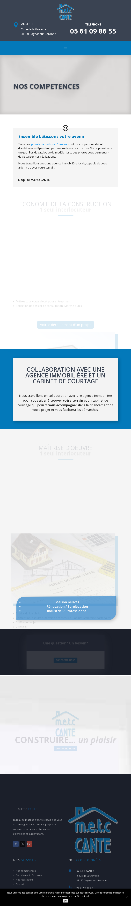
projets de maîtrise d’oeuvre (49, 144)
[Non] (126, 897)
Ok (65, 900)
